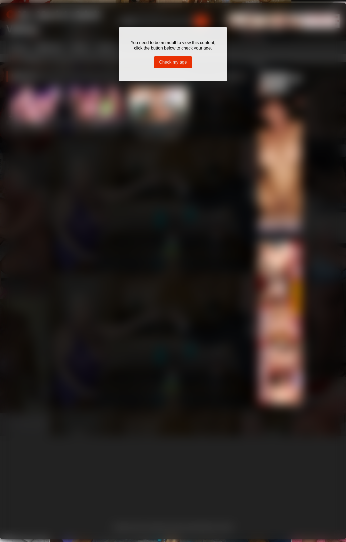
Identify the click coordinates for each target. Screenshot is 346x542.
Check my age (173, 62)
